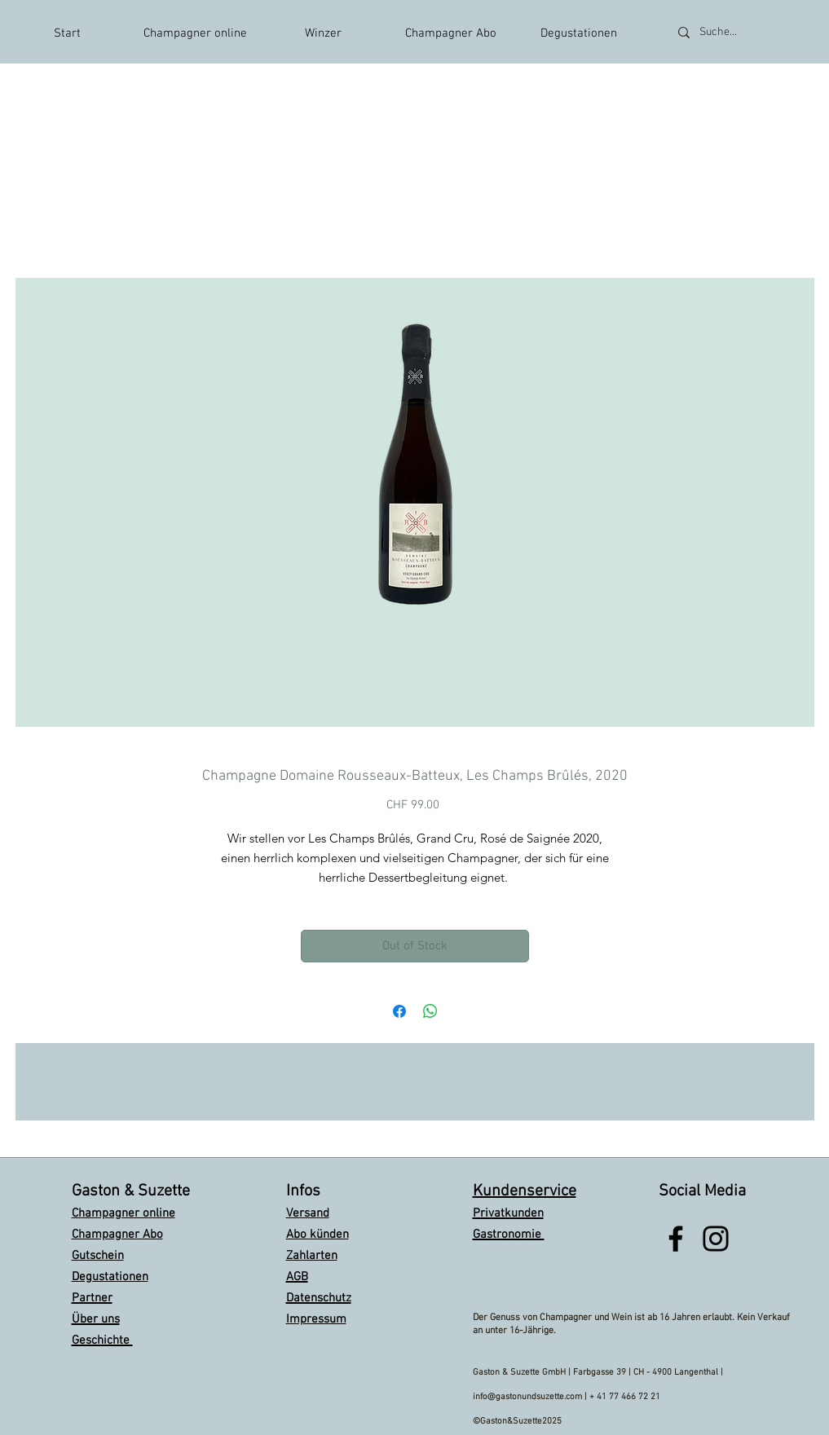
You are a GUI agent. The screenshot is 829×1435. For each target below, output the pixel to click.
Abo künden (317, 1234)
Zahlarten (311, 1255)
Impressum (316, 1319)
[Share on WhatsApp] (430, 1011)
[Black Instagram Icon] (716, 1239)
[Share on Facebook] (399, 1011)
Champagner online (123, 1213)
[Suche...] (739, 32)
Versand (307, 1213)
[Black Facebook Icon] (676, 1239)
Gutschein (98, 1255)
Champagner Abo (117, 1234)
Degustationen (110, 1277)
